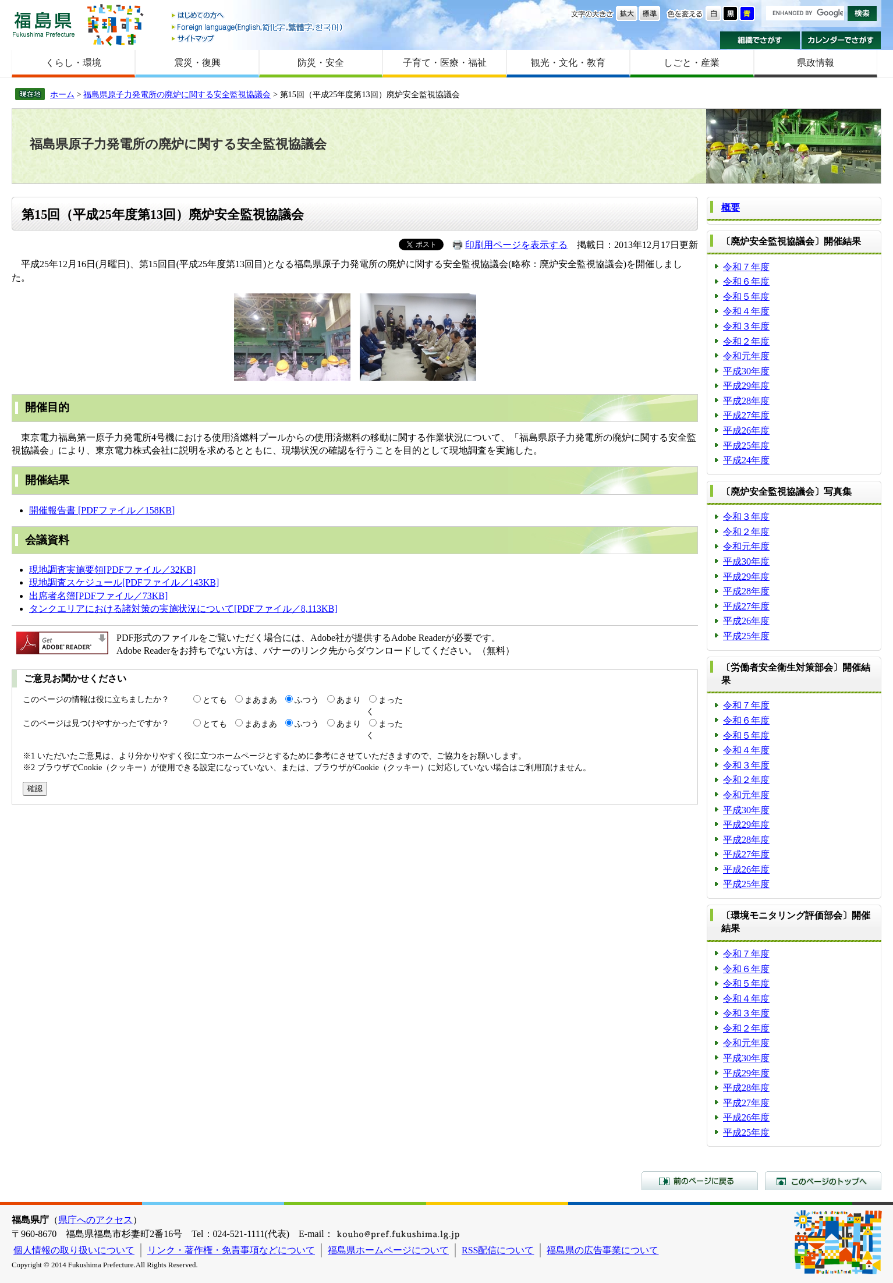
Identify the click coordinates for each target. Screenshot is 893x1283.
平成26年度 (746, 430)
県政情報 (815, 63)
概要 (730, 207)
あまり (348, 699)
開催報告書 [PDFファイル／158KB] (102, 510)
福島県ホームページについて (388, 1250)
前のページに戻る (700, 1180)
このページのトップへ (823, 1180)
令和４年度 (746, 311)
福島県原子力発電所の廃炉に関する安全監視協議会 (177, 94)
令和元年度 (746, 356)
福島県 (44, 24)
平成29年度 (746, 386)
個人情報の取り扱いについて (73, 1250)
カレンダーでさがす (841, 40)
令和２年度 (746, 341)
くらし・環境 (73, 63)
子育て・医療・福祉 (445, 63)
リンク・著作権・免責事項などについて (231, 1250)
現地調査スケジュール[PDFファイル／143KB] (124, 582)
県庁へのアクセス (95, 1220)
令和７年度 (746, 267)
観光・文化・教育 (568, 63)
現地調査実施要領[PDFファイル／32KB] (112, 570)
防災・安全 (320, 63)
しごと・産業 (692, 63)
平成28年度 (746, 401)
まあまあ (260, 699)
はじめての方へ (258, 16)
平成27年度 (746, 415)
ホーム (62, 94)
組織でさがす (760, 40)
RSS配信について (498, 1250)
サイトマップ (258, 38)
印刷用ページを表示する (516, 245)
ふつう (307, 699)
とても (215, 699)
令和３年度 (746, 326)
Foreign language (258, 27)
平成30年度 (746, 371)
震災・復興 (197, 63)
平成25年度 (746, 446)
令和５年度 (746, 297)
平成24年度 (746, 460)
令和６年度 (746, 281)
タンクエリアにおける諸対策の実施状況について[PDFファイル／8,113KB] (183, 609)
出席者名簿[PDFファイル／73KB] (98, 596)
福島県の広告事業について (602, 1250)
